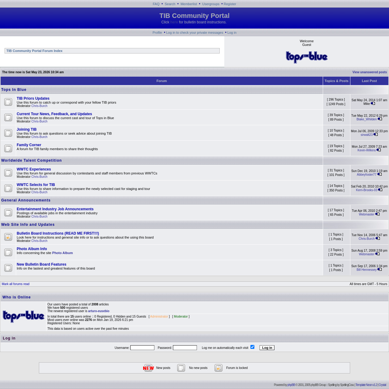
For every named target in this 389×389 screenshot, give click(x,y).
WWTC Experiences (34, 169)
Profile (157, 32)
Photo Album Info (32, 249)
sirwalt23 (367, 134)
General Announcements (26, 200)
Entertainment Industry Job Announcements (55, 209)
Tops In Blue (13, 90)
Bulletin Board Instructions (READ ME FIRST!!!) (58, 233)
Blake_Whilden (366, 119)
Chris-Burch (39, 106)
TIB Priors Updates (33, 98)
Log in (231, 32)
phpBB (291, 385)
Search (170, 4)
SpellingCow (346, 385)
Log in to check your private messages (194, 32)
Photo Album (62, 253)
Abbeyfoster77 (367, 174)
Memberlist (189, 4)
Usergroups (210, 4)
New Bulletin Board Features (41, 264)
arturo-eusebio (98, 311)
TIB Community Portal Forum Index (34, 51)
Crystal (382, 385)
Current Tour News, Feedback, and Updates (54, 114)
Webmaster (366, 214)
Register (230, 4)
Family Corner (29, 145)
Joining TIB (26, 129)
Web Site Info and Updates (28, 224)
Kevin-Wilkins (367, 150)
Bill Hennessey (366, 269)
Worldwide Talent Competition (31, 160)
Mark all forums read (15, 284)
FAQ (156, 4)
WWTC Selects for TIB (36, 185)
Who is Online (16, 297)
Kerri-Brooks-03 (366, 190)
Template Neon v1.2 (366, 385)
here (174, 22)
